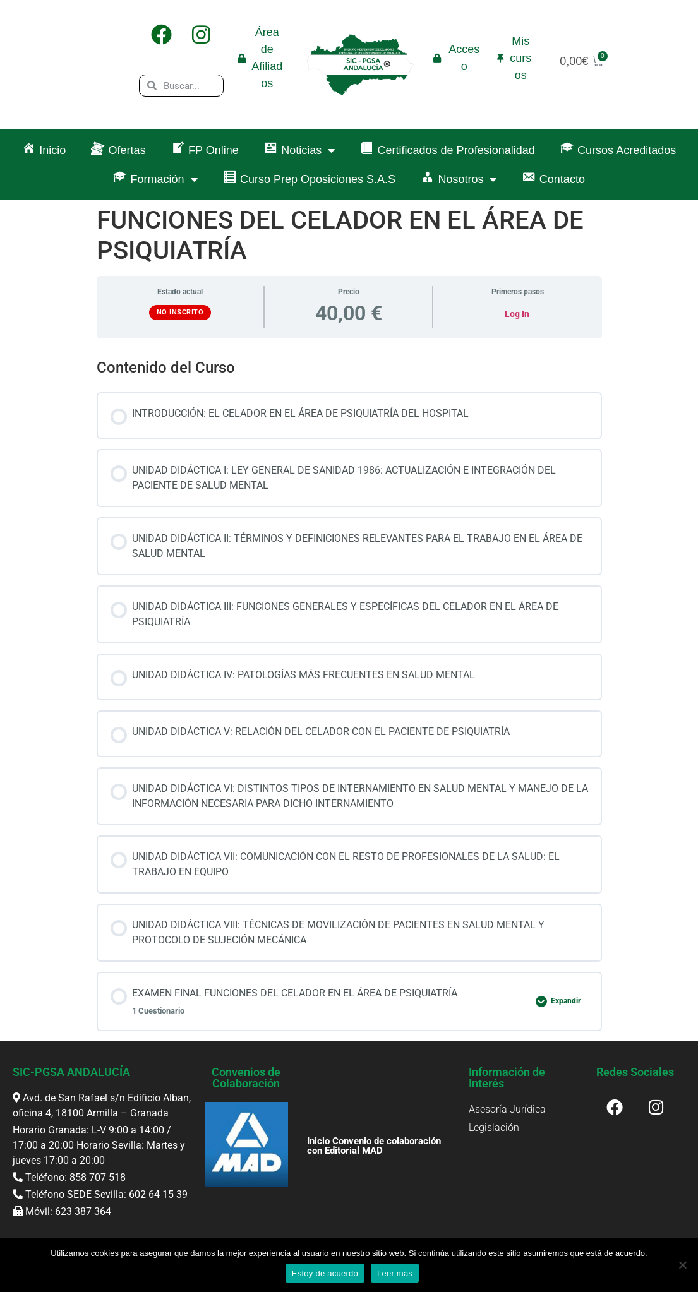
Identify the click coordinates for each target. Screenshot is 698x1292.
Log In (517, 314)
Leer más (394, 1273)
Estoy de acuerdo (325, 1273)
